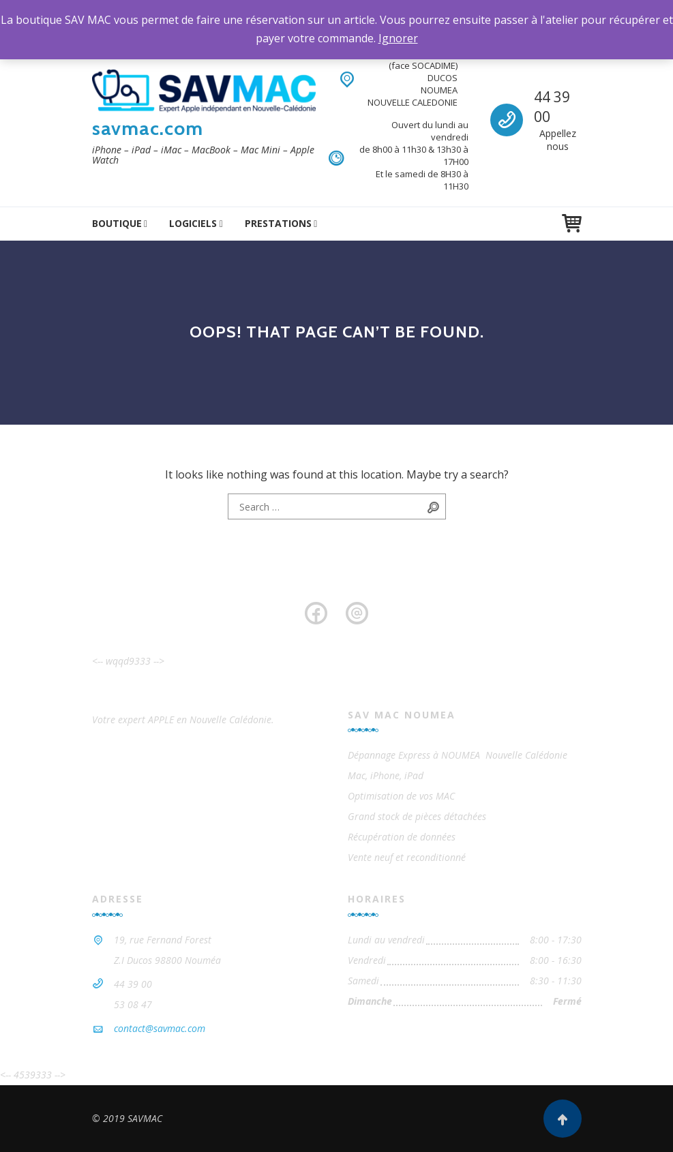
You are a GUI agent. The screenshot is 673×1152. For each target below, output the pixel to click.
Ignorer (398, 38)
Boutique (117, 223)
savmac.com (147, 128)
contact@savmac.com (159, 1028)
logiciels (193, 223)
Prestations (278, 223)
